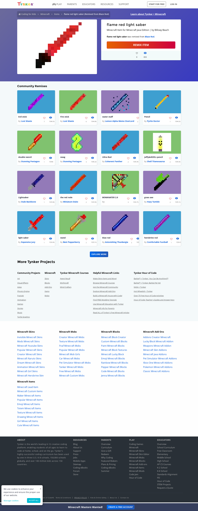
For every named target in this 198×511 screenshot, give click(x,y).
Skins (47, 279)
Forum (76, 472)
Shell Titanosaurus (156, 162)
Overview (105, 445)
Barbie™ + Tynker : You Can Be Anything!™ (151, 279)
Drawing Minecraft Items (30, 417)
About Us (77, 448)
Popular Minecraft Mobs (72, 351)
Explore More (99, 255)
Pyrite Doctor (153, 121)
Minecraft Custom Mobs (72, 376)
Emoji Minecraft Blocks (113, 359)
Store (75, 475)
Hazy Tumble (153, 202)
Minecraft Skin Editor (139, 455)
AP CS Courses (164, 465)
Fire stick (64, 117)
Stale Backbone (28, 202)
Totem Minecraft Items (29, 409)
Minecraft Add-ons (138, 465)
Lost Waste (26, 121)
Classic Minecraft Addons (156, 372)
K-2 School (162, 468)
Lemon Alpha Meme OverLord (119, 121)
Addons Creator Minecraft (157, 338)
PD (158, 478)
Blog (75, 445)
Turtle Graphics (23, 318)
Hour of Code (135, 478)
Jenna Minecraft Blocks (113, 376)
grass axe (148, 198)
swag (62, 157)
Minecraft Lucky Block (112, 355)
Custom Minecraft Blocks (114, 342)
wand (63, 238)
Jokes (19, 288)
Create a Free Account (120, 507)
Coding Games (136, 445)
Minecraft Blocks (137, 462)
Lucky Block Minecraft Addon (158, 342)
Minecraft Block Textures (114, 351)
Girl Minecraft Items (27, 422)
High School (163, 462)
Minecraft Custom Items (30, 392)
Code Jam (133, 475)
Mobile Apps (79, 462)
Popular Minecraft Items (30, 400)
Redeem (105, 455)
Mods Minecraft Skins (28, 342)
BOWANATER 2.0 (110, 198)
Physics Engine (23, 292)
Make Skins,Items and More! (105, 279)
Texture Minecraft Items (29, 413)
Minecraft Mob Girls (69, 355)
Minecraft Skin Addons (155, 351)
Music (19, 313)
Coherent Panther (113, 162)
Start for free (156, 4)
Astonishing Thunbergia (116, 243)
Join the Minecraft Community (105, 288)
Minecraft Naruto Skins (29, 359)
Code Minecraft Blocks (113, 372)
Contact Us (124, 499)
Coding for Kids (28, 14)
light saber (23, 238)
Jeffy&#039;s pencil (153, 157)
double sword (25, 157)
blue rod (106, 238)
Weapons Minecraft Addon (157, 346)
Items (56, 14)
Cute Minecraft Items (28, 426)
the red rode (66, 198)
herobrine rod (151, 238)
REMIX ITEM (141, 45)
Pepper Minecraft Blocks (114, 368)
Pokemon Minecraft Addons (158, 368)
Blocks (47, 284)
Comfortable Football (157, 243)
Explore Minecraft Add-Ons (104, 292)
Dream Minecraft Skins (29, 363)
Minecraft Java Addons (155, 355)
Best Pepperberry (71, 243)
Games (20, 305)
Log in (173, 4)
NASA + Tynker (140, 288)
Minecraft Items (136, 468)
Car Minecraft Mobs (69, 359)
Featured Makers (109, 462)
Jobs (75, 458)
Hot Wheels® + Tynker (143, 292)
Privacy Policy (80, 499)
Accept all (34, 500)
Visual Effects (22, 284)
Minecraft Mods (136, 472)
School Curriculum (166, 448)
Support (77, 452)
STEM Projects (164, 485)
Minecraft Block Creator (113, 338)
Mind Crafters (65, 288)
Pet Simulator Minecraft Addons (160, 359)
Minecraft (45, 14)
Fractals (20, 296)
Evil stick (22, 117)
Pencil (147, 117)
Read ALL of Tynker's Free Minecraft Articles (111, 313)
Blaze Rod (149, 36)
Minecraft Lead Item (27, 388)
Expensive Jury (28, 243)
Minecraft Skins (136, 452)
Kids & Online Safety (98, 499)
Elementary (162, 455)
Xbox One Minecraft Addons (158, 363)
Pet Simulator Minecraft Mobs (75, 363)
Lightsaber (23, 198)
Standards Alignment (167, 475)
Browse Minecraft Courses (104, 284)
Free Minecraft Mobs (70, 372)
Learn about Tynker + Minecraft (148, 14)
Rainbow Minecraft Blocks (114, 363)
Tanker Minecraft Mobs (71, 368)
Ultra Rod (107, 157)
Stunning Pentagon (30, 162)
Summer (105, 472)
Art (18, 279)
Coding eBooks (80, 468)
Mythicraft (64, 284)
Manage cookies (11, 500)
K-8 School (162, 472)
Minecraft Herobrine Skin (30, 376)
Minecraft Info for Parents (103, 309)
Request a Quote (165, 488)
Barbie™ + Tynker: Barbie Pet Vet (147, 284)
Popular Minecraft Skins (29, 351)
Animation (21, 301)
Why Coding (107, 458)
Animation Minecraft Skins (31, 368)
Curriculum (106, 448)
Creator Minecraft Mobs (71, 338)
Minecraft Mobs (136, 458)
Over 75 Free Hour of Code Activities (149, 296)
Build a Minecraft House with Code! (107, 296)
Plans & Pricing (108, 465)
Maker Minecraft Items (29, 396)
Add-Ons (48, 288)
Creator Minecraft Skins (29, 355)
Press (75, 455)
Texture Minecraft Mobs (71, 342)
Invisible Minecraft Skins (29, 338)
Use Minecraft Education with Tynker (108, 305)
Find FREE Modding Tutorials (105, 301)
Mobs (47, 296)
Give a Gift (106, 452)
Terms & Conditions (63, 499)
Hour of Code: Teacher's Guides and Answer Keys (154, 301)
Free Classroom (164, 452)
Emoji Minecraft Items (28, 405)
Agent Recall (65, 279)
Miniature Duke (70, 202)
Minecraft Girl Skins (27, 372)
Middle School (164, 458)
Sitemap (77, 465)
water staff (107, 117)
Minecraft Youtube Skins (30, 346)
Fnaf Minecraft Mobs (70, 346)
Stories (20, 309)
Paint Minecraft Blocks (113, 346)
